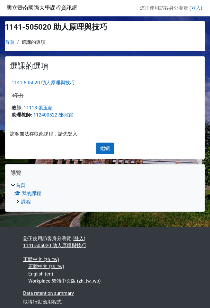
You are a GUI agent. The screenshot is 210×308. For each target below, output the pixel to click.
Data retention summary (48, 293)
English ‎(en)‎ (40, 274)
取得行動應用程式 (42, 302)
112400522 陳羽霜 (53, 115)
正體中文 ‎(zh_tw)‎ (41, 259)
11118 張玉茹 (38, 108)
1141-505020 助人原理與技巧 (43, 83)
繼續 (105, 148)
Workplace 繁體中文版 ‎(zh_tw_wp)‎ (64, 281)
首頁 (9, 42)
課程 (26, 202)
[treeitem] (105, 193)
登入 (196, 8)
